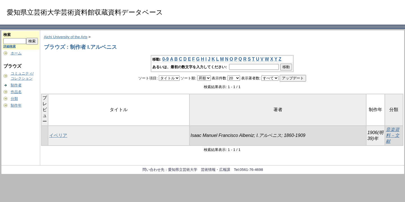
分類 (14, 99)
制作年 (16, 105)
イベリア (58, 135)
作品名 (16, 92)
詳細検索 (9, 46)
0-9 (165, 59)
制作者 (16, 85)
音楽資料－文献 (392, 135)
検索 (7, 35)
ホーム (16, 53)
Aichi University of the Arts (65, 37)
